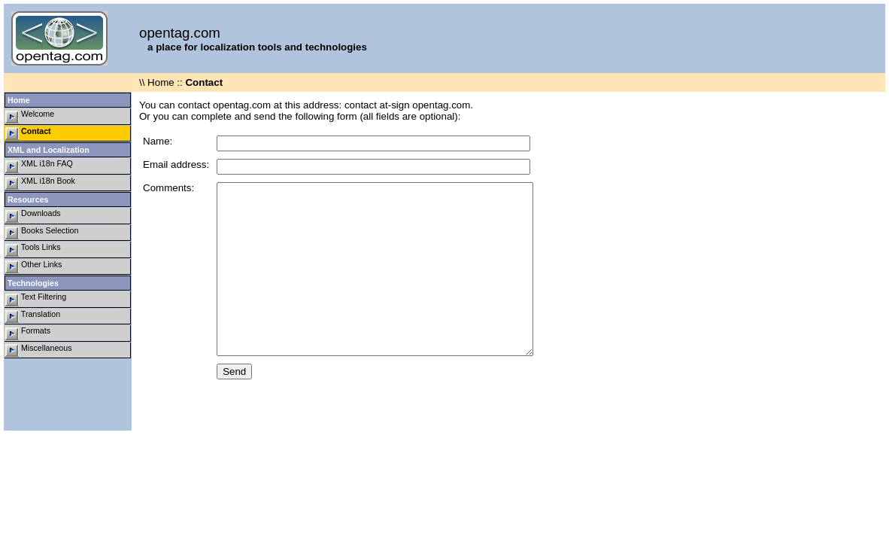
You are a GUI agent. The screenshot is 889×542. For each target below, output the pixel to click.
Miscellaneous (38, 350)
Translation (32, 316)
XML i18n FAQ (39, 166)
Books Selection (41, 233)
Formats (27, 333)
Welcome (29, 116)
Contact (28, 133)
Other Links (33, 267)
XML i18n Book (40, 183)
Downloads (33, 216)
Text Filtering (35, 299)
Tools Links (32, 249)
